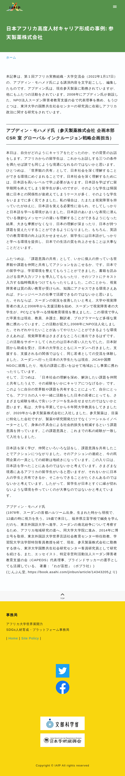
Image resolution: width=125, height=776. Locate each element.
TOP (62, 596)
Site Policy (30, 638)
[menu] (115, 6)
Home (13, 638)
